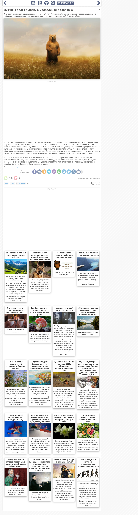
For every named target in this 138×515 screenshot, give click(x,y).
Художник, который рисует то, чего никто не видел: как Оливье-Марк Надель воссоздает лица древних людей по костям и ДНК (88, 368)
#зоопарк (89, 178)
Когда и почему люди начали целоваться (64, 461)
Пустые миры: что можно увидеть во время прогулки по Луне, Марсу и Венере (40, 418)
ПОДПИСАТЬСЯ (65, 3)
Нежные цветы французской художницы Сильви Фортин (15, 365)
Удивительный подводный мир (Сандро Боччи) (15, 417)
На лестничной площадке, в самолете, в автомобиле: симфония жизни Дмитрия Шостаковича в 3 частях (39, 465)
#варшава (96, 178)
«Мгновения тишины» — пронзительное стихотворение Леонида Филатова (88, 311)
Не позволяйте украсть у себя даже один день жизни (64, 255)
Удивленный (95, 183)
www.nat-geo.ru (16, 167)
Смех (12, 183)
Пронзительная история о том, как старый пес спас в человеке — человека (40, 256)
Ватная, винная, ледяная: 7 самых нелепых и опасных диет (88, 418)
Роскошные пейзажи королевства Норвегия (88, 254)
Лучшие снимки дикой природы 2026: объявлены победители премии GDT (64, 366)
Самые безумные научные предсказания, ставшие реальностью (88, 463)
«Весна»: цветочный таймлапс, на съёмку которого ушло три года (64, 418)
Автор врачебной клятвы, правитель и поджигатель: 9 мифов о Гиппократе (15, 463)
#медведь (81, 178)
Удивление (21, 183)
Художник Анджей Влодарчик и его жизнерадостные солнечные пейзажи (39, 365)
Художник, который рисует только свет (64, 309)
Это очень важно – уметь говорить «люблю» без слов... (15, 310)
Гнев (6, 183)
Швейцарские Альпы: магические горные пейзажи (15, 255)
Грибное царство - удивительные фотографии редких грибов (39, 311)
